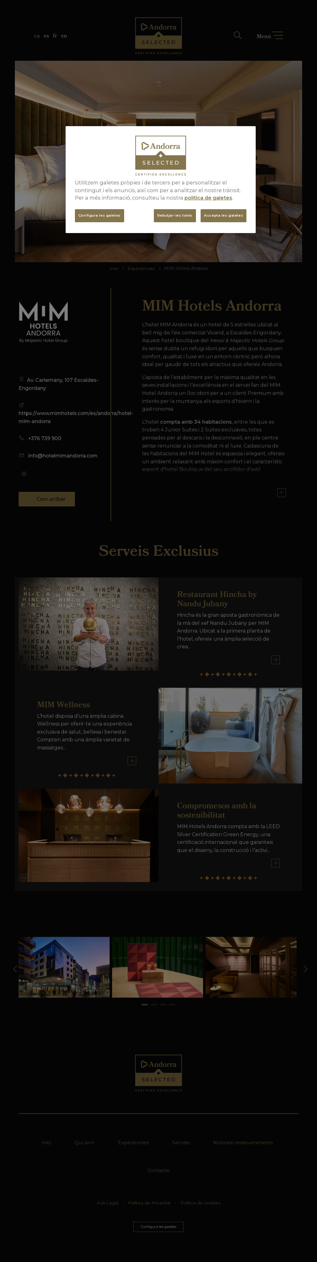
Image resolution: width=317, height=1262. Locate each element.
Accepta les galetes (223, 215)
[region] (161, 179)
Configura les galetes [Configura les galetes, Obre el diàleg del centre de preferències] (99, 215)
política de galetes (208, 198)
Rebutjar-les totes (175, 215)
